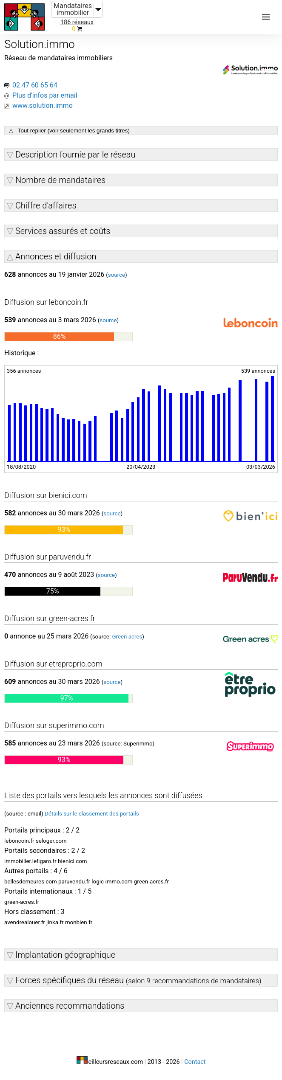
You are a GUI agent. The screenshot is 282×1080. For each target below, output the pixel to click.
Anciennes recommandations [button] (70, 1006)
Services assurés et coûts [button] (62, 231)
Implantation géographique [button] (65, 955)
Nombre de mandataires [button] (60, 180)
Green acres (127, 636)
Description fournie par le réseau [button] (75, 154)
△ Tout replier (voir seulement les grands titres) (69, 130)
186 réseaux (77, 22)
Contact (194, 1062)
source (116, 275)
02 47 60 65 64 (34, 85)
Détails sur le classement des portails (92, 813)
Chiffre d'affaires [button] (46, 205)
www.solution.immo (42, 105)
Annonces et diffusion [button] (56, 256)
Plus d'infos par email (44, 95)
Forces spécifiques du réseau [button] (138, 980)
